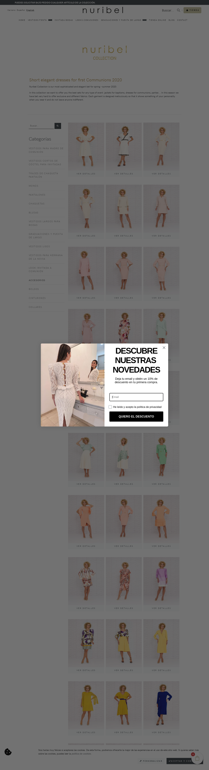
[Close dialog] (164, 348)
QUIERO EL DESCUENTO (136, 416)
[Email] (136, 397)
